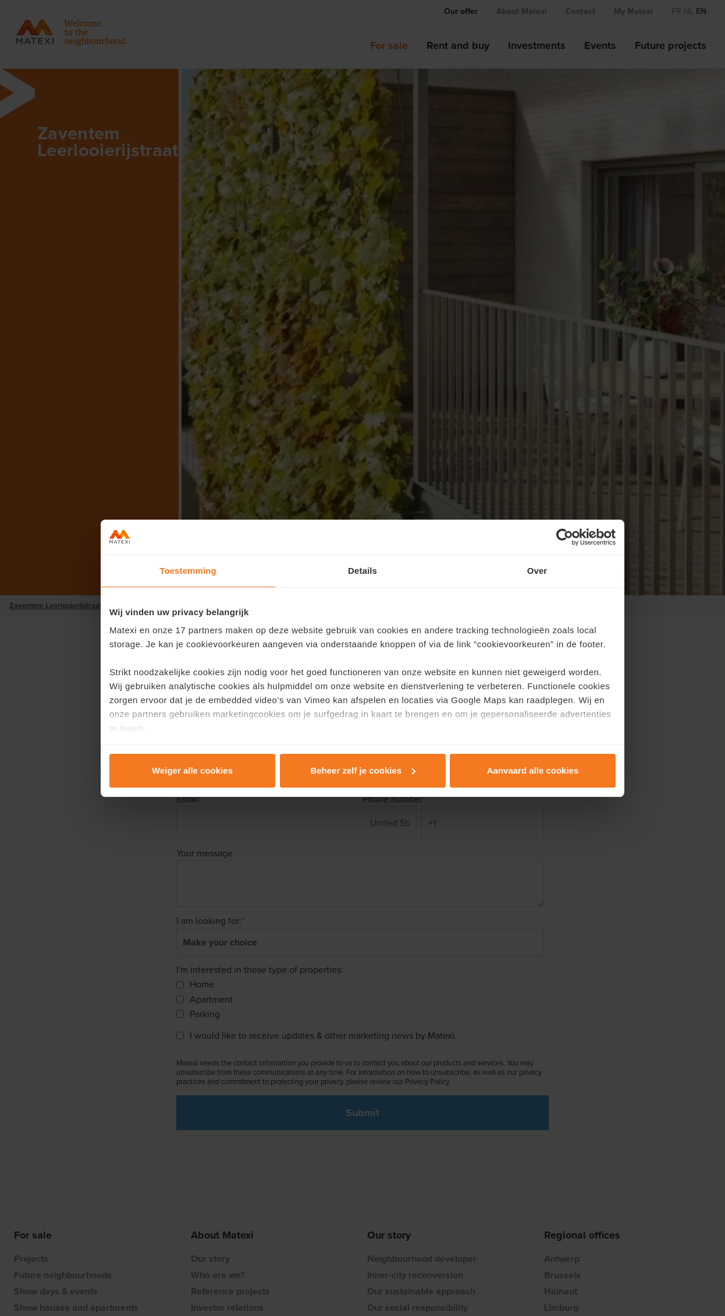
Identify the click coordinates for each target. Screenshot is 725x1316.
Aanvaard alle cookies (533, 770)
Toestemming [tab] (187, 571)
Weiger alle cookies (192, 770)
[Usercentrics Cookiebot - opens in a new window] (565, 537)
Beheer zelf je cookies (362, 770)
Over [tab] (537, 571)
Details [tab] (362, 571)
